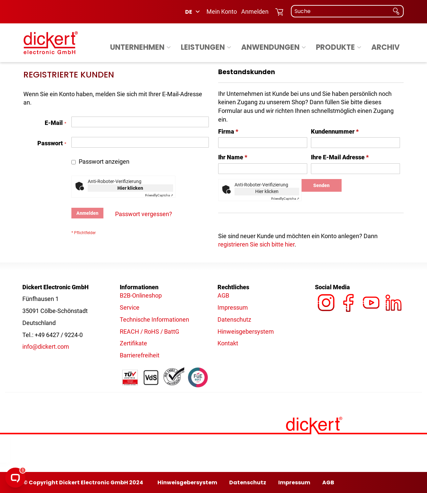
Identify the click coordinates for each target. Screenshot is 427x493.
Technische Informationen (154, 319)
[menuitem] (141, 47)
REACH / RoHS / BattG (149, 331)
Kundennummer (335, 131)
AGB (223, 295)
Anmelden (255, 11)
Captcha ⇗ (159, 195)
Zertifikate (133, 343)
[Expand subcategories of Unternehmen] (168, 47)
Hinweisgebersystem (246, 331)
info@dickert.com (45, 346)
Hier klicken (130, 188)
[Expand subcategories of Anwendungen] (304, 47)
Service (129, 307)
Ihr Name (232, 157)
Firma (228, 131)
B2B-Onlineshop (141, 295)
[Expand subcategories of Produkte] (359, 47)
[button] (193, 11)
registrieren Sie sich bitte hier (256, 244)
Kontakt (228, 343)
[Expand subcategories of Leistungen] (229, 47)
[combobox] (347, 11)
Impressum (233, 307)
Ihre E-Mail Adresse (340, 157)
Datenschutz (234, 319)
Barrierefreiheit (139, 355)
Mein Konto (221, 11)
